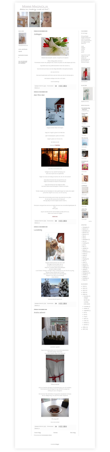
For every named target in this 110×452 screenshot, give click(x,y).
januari (85, 324)
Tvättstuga (84, 267)
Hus (83, 241)
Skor (83, 260)
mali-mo (84, 149)
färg (83, 236)
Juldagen (38, 34)
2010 (84, 292)
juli (85, 312)
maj (85, 316)
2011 (84, 290)
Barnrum (84, 232)
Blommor (84, 234)
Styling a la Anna (86, 126)
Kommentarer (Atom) (47, 435)
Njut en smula (85, 197)
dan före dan (39, 95)
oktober (86, 308)
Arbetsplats (85, 227)
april (85, 318)
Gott (83, 237)
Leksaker (84, 248)
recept (83, 255)
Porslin (84, 253)
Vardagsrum (85, 273)
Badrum (84, 229)
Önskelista (84, 278)
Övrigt (83, 280)
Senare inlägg (37, 432)
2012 (84, 288)
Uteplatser (84, 271)
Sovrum (84, 264)
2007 (84, 329)
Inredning (84, 243)
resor (83, 257)
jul (39, 87)
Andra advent (39, 312)
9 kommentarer (50, 303)
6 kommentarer (50, 220)
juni (85, 314)
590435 (20, 51)
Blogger (57, 444)
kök (83, 246)
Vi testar (84, 274)
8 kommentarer (50, 85)
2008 (84, 327)
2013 (84, 286)
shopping (84, 259)
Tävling (84, 269)
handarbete (85, 239)
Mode (83, 250)
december (86, 296)
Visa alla (90, 221)
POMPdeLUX (85, 251)
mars (85, 320)
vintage (84, 276)
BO (82, 174)
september (86, 310)
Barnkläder (84, 230)
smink (83, 262)
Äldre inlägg (73, 432)
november (86, 306)
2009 (84, 294)
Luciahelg (38, 230)
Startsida (55, 432)
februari (86, 322)
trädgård (84, 266)
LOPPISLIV (84, 185)
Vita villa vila (85, 138)
